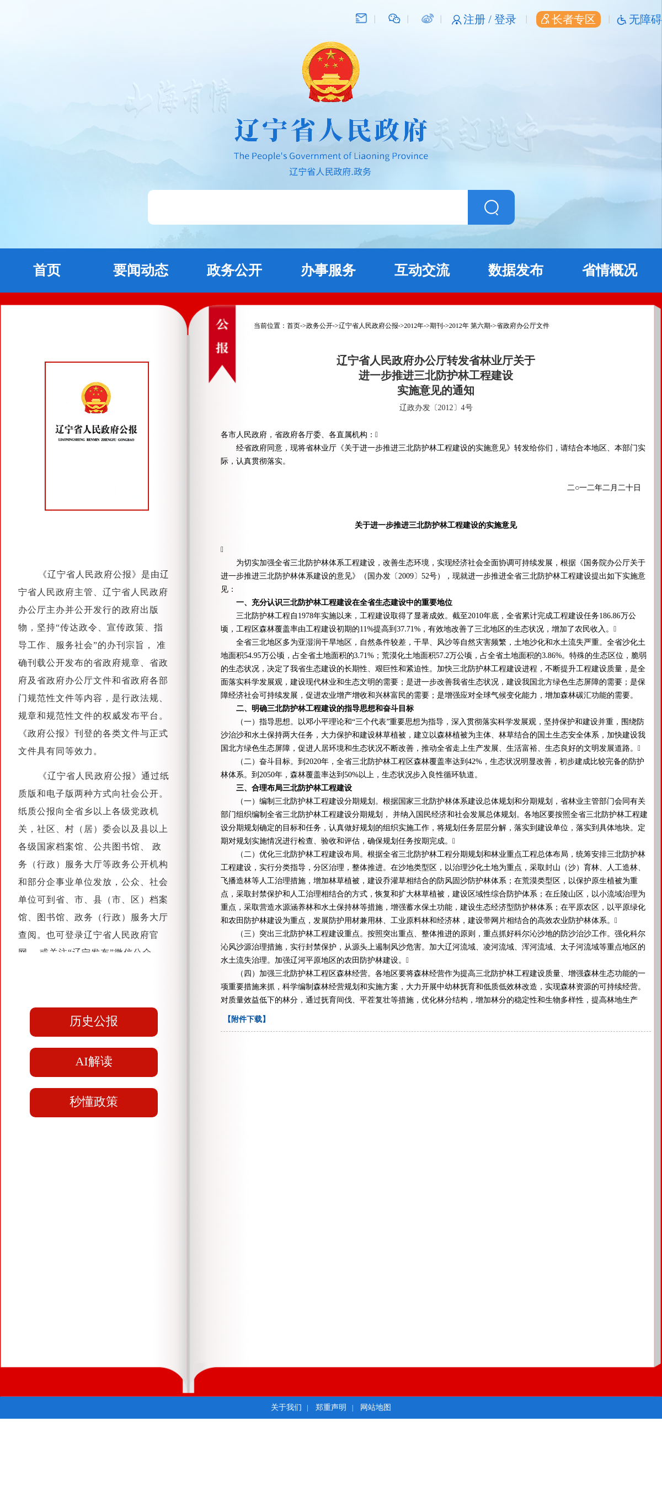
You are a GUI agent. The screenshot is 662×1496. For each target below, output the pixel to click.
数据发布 (515, 270)
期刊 (436, 326)
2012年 (414, 326)
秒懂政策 (94, 1101)
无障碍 (645, 19)
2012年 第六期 (469, 326)
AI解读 (93, 1061)
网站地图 (375, 1407)
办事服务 (328, 270)
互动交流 (422, 270)
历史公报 (94, 1021)
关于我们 (286, 1407)
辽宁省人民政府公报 (368, 326)
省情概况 (609, 270)
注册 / (478, 19)
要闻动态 (140, 270)
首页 (47, 270)
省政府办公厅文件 (522, 326)
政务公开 (234, 270)
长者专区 (568, 19)
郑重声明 (331, 1407)
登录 (505, 19)
